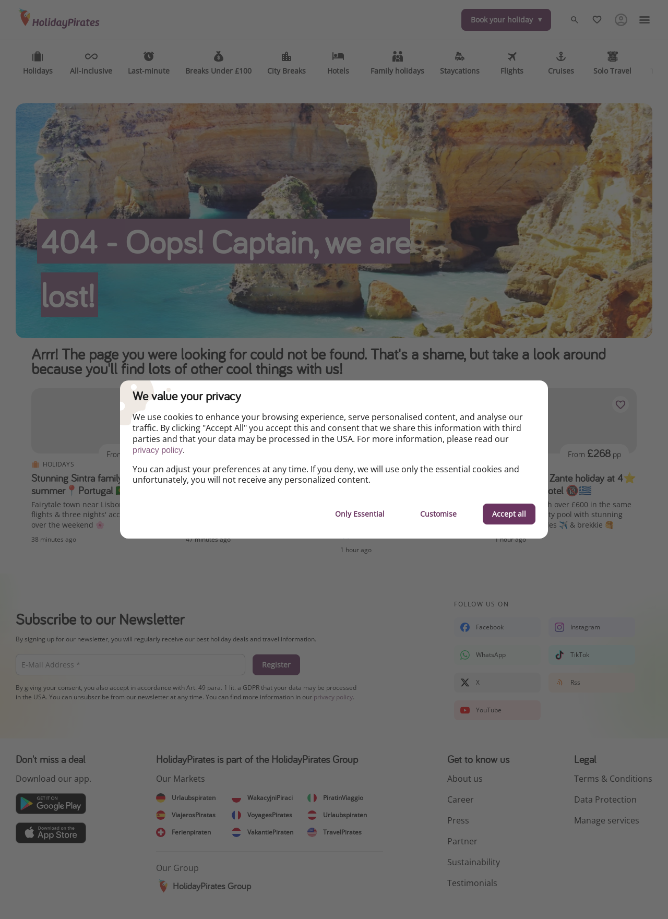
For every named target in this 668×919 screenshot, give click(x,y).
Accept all (509, 514)
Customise (438, 514)
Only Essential (360, 514)
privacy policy (158, 450)
